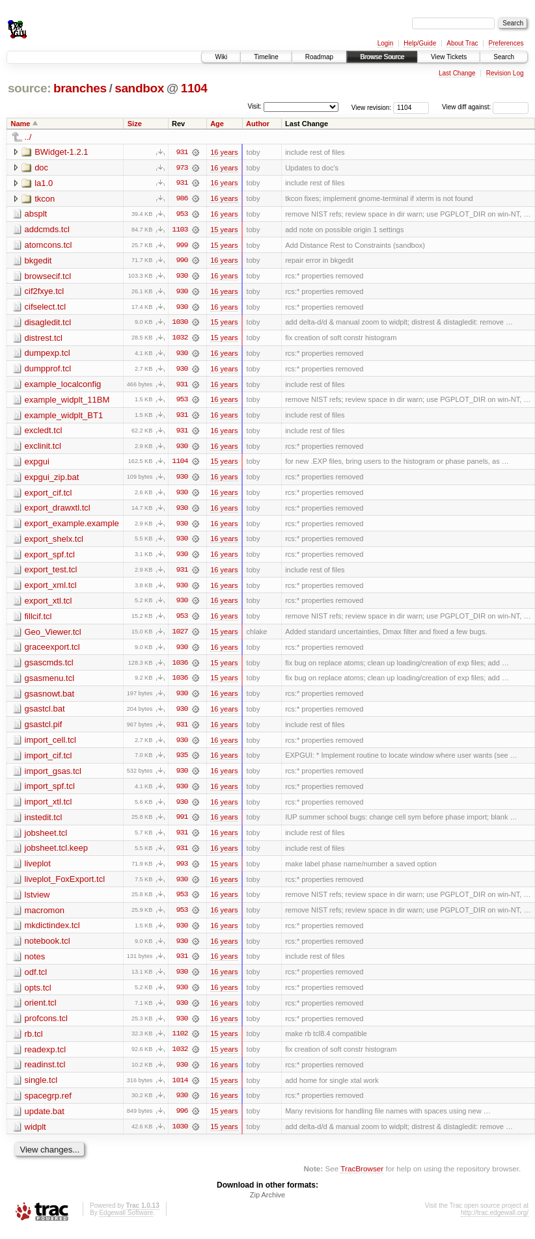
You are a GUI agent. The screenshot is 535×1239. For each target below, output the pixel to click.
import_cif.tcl (48, 761)
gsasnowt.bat (50, 698)
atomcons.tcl (48, 245)
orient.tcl (41, 1010)
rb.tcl (34, 1041)
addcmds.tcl (47, 230)
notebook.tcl (47, 948)
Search (503, 56)
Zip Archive (267, 1204)
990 (181, 261)
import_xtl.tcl (48, 807)
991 (181, 823)
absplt (36, 214)
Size (135, 123)
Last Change (457, 73)
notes (35, 963)
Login (385, 43)
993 (181, 870)
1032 (179, 339)
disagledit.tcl (48, 323)
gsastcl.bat (45, 714)
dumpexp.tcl (47, 355)
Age (217, 123)
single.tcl (41, 1088)
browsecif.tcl (48, 277)
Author (257, 123)
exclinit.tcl (43, 448)
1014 (179, 1089)
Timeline (266, 56)
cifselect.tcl (45, 308)
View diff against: (485, 107)
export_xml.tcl (51, 589)
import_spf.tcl (50, 792)
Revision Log (505, 73)
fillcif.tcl (38, 620)
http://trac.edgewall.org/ (494, 1221)
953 (181, 214)
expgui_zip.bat (52, 480)
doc (41, 167)
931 (181, 152)
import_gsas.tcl (53, 776)
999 (181, 246)
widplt (35, 1135)
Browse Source (382, 56)
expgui (37, 464)
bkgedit (38, 261)
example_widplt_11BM (67, 401)
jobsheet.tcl (46, 839)
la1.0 (43, 183)
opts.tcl (38, 995)
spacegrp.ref (48, 1104)
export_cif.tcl (48, 495)
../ (28, 137)
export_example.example (72, 526)
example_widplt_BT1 (64, 417)
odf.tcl (36, 979)
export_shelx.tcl (54, 542)
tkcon (44, 199)
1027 (179, 636)
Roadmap (319, 56)
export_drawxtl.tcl (57, 511)
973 (181, 168)
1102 (179, 1042)
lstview (37, 901)
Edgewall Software (126, 1221)
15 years (224, 230)
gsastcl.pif (43, 729)
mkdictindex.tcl (52, 932)
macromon (44, 917)
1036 (179, 667)
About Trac (462, 43)
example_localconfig (63, 386)
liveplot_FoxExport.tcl (65, 885)
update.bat (44, 1120)
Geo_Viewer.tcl (53, 636)
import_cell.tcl (50, 745)
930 (181, 277)
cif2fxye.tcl (44, 292)
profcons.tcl (46, 1026)
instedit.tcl (43, 823)
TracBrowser (361, 1177)
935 (181, 761)
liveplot (38, 870)
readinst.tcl (45, 1073)
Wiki (221, 56)
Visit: (254, 106)
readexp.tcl (45, 1057)
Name (21, 123)
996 (181, 1120)
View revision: (371, 107)
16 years (224, 152)
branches (80, 88)
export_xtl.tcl (48, 604)
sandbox (139, 88)
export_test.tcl (51, 573)
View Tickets (449, 56)
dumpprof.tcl (48, 370)
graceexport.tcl (52, 651)
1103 (179, 230)
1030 (179, 324)
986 (181, 199)
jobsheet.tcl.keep (57, 854)
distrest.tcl (44, 339)
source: (29, 88)
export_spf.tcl (50, 558)
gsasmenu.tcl (50, 682)
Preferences (506, 43)
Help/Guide (420, 43)
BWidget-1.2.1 (61, 152)
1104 (194, 88)
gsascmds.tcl (49, 667)
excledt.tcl (43, 433)
